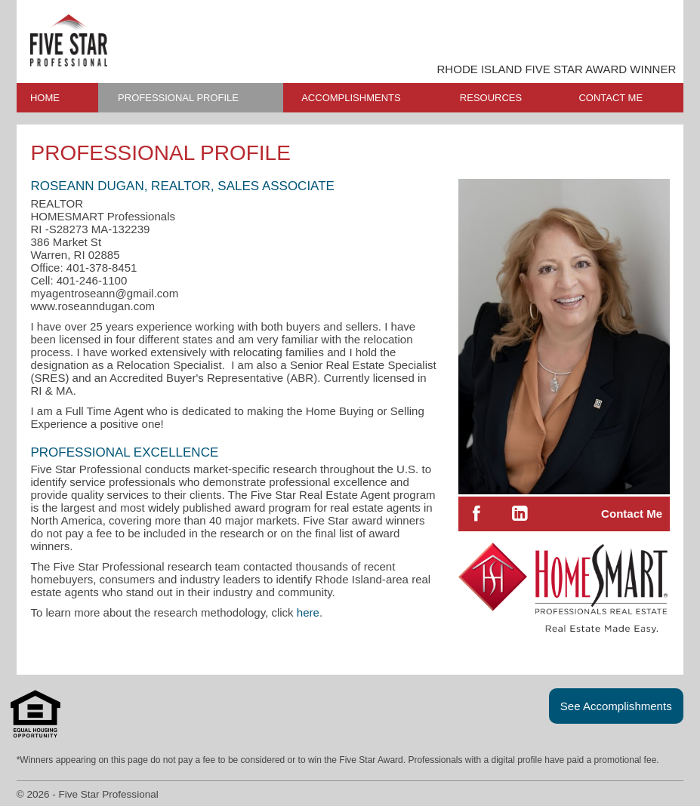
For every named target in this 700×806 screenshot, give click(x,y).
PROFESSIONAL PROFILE (178, 97)
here (308, 612)
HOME (45, 97)
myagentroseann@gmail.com (104, 293)
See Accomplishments (616, 706)
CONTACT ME (610, 97)
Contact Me (631, 513)
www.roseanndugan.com (92, 306)
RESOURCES (491, 97)
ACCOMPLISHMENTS (350, 97)
